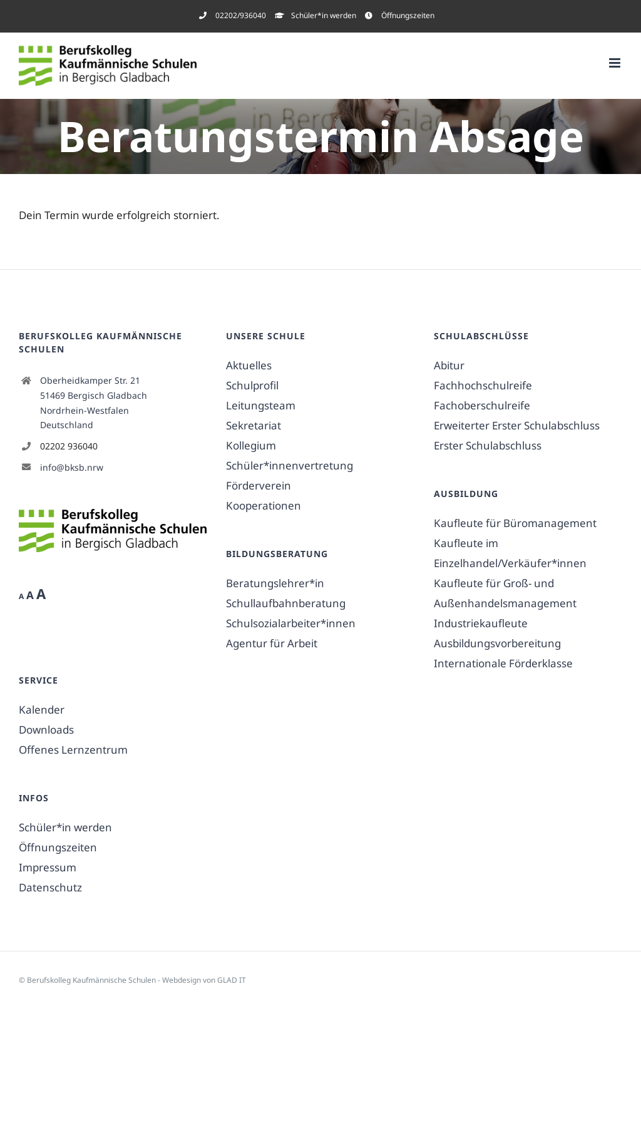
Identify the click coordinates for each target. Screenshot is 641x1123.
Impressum (47, 867)
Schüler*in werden (65, 827)
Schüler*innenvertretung (289, 465)
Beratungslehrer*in (275, 583)
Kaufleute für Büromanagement (515, 523)
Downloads (46, 729)
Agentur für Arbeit (271, 643)
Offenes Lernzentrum (73, 749)
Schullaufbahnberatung (286, 603)
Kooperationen (263, 505)
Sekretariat (253, 425)
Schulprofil (252, 385)
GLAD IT (231, 980)
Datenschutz (50, 887)
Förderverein (258, 485)
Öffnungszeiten (58, 847)
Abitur (449, 365)
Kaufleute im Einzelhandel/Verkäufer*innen (510, 553)
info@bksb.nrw (71, 467)
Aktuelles (249, 365)
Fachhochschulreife (483, 385)
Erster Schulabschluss (487, 445)
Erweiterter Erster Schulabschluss (517, 425)
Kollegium (251, 445)
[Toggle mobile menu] (615, 62)
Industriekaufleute (481, 623)
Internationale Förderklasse (503, 663)
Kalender (41, 709)
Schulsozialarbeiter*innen (291, 623)
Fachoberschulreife (482, 405)
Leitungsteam (260, 405)
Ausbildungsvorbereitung (497, 643)
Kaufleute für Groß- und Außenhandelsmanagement (505, 593)
